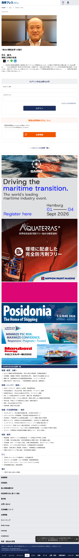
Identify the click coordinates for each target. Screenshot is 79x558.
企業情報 (4, 515)
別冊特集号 (62, 555)
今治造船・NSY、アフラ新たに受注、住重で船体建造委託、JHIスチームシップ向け (29, 442)
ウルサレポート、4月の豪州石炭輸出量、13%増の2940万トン (22, 413)
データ (45, 555)
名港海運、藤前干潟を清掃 (12, 405)
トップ (4, 555)
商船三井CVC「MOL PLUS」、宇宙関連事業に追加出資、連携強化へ (24, 381)
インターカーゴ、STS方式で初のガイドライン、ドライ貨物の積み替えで (26, 423)
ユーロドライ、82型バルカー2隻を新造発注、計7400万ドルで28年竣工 (25, 425)
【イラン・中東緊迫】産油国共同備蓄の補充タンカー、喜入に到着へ (24, 430)
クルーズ (70, 555)
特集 (39, 555)
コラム (33, 555)
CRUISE (4, 531)
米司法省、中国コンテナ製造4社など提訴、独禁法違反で (21, 400)
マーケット (20, 555)
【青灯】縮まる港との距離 (12, 472)
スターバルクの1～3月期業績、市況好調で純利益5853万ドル (22, 415)
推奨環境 (4, 477)
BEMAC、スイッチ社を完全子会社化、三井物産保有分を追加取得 (23, 445)
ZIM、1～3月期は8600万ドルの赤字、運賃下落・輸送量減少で (22, 395)
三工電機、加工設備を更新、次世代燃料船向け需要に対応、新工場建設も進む (27, 440)
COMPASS (5, 536)
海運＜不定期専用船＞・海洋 (13, 410)
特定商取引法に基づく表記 (10, 493)
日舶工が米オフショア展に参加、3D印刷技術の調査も (20, 450)
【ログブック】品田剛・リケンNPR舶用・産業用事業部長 (21, 460)
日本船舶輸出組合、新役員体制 (13, 465)
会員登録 (39, 135)
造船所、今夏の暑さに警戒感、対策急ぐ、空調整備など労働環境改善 (24, 447)
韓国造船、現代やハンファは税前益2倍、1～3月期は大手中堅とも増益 (25, 437)
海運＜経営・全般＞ (9, 370)
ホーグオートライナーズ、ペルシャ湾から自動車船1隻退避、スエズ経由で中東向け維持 (30, 428)
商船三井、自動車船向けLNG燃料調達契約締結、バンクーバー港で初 (24, 378)
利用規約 (4, 483)
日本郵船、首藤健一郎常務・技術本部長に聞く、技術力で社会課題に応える (26, 376)
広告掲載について (7, 509)
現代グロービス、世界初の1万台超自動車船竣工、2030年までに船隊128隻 (26, 420)
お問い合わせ (5, 504)
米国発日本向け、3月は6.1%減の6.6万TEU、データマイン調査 (22, 393)
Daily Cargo (5, 525)
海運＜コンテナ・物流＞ (11, 385)
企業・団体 (52, 555)
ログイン (39, 108)
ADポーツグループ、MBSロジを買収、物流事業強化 (19, 388)
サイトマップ (5, 520)
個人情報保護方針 (53, 540)
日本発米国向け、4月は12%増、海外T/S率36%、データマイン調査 (24, 390)
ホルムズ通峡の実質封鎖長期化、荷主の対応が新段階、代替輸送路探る (25, 373)
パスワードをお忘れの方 (68, 103)
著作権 (3, 499)
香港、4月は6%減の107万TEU (13, 403)
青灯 (3, 469)
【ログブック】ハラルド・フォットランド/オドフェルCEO (21, 462)
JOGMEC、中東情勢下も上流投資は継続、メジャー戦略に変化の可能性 (25, 418)
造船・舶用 (6, 435)
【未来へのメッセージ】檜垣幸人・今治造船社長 (18, 457)
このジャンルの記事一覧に (40, 148)
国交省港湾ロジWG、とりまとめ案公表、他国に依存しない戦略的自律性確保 (27, 398)
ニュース (11, 555)
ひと (3, 454)
